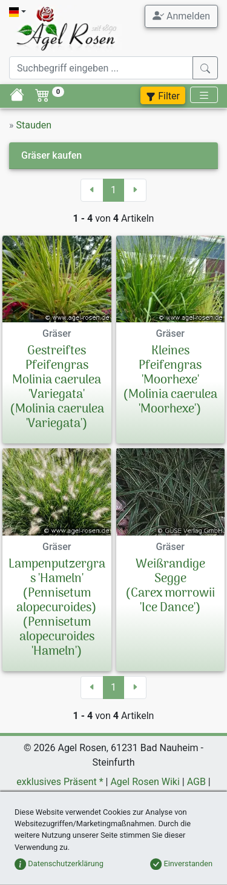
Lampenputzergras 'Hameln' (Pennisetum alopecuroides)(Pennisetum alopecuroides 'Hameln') (56, 608)
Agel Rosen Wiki (144, 781)
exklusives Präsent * (59, 781)
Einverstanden (181, 863)
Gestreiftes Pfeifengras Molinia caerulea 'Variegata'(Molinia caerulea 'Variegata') (57, 388)
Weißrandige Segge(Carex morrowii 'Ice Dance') (170, 586)
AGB (196, 781)
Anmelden (181, 16)
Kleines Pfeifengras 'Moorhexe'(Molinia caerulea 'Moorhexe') (170, 380)
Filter (163, 96)
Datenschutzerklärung (59, 863)
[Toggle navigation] (204, 95)
